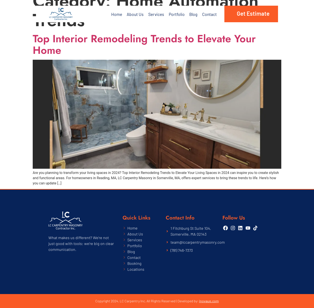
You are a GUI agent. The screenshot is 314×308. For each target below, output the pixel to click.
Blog (194, 14)
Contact (210, 14)
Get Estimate (253, 13)
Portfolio (177, 14)
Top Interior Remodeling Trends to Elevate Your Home (144, 44)
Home (116, 14)
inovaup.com (209, 301)
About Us (132, 14)
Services (156, 14)
